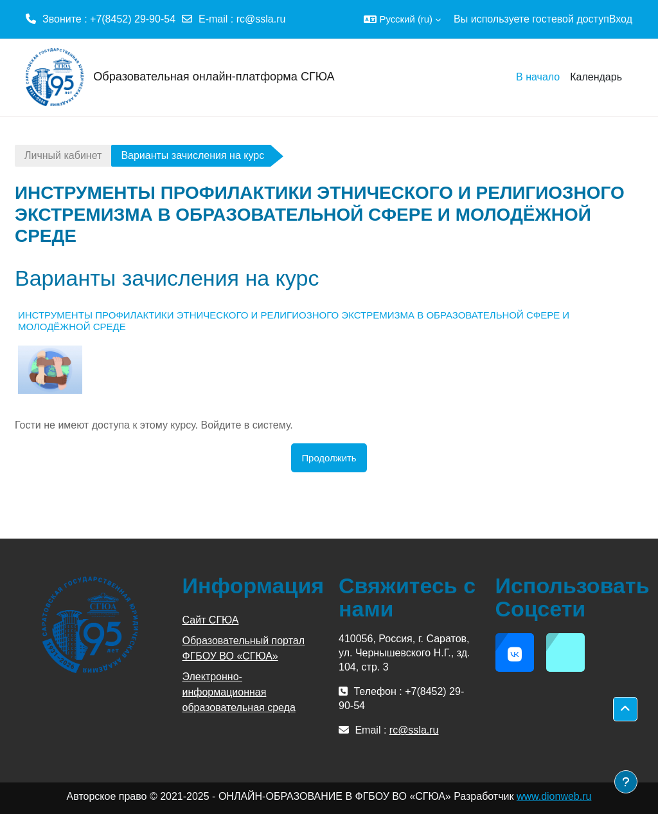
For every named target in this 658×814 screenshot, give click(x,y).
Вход (620, 19)
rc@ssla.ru (261, 19)
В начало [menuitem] (538, 76)
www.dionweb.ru (554, 796)
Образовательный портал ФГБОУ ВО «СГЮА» (243, 648)
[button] (402, 19)
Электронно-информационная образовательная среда (239, 692)
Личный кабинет (63, 155)
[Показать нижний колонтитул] (625, 781)
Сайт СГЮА (210, 620)
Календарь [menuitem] (596, 76)
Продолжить (328, 457)
